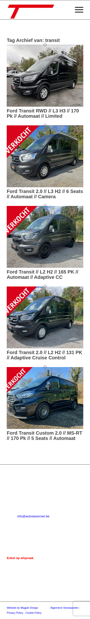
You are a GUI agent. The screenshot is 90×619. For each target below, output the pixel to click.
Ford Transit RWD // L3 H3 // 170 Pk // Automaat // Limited (43, 113)
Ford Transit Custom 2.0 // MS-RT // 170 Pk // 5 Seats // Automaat (44, 435)
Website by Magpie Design (22, 607)
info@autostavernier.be (33, 516)
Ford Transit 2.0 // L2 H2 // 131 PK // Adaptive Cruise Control (44, 355)
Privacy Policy (15, 612)
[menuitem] (76, 9)
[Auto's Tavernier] (37, 9)
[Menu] (76, 9)
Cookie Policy (33, 612)
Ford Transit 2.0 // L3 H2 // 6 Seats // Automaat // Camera (45, 194)
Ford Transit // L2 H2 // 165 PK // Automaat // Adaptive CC (42, 274)
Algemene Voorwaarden (64, 607)
